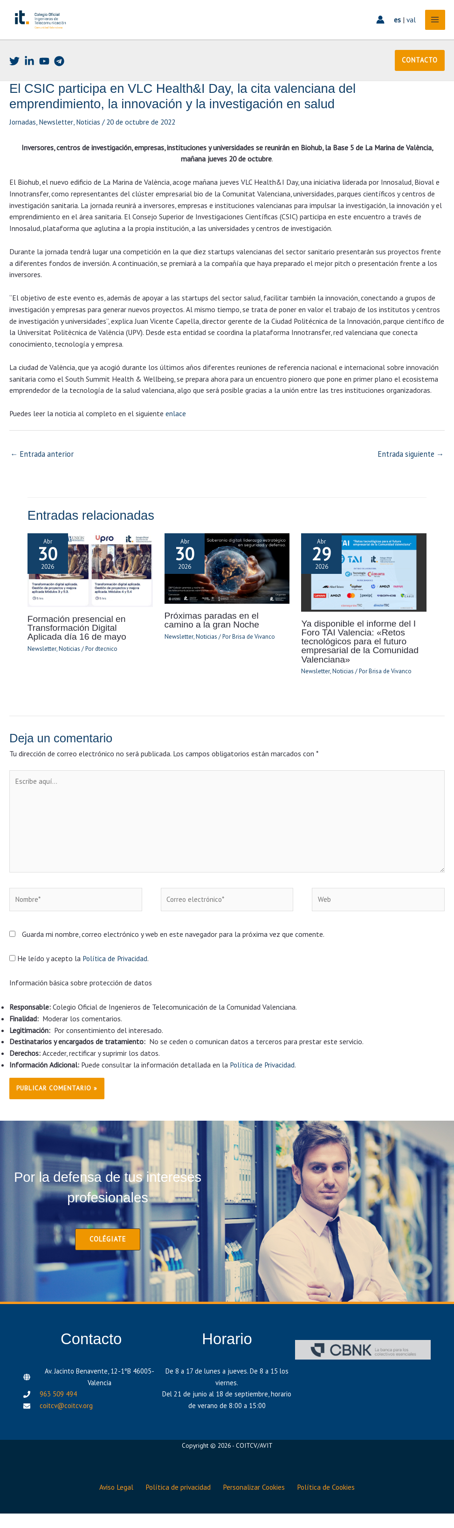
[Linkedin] (29, 82)
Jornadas (22, 142)
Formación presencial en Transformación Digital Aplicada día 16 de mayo (87, 647)
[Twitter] (14, 82)
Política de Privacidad (115, 977)
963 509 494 (58, 1412)
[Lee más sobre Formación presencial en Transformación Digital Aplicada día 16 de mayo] (90, 589)
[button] (419, 82)
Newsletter (57, 142)
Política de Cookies (332, 1503)
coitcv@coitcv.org (66, 1424)
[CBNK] (363, 1368)
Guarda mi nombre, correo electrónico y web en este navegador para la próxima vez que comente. (173, 953)
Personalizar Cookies (256, 1503)
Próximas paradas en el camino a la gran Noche (224, 639)
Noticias (90, 142)
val (408, 30)
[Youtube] (44, 82)
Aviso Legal (111, 1503)
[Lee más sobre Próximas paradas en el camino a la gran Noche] (227, 587)
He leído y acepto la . (79, 977)
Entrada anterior (40, 474)
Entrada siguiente (412, 474)
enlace (175, 434)
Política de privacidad (177, 1503)
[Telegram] (59, 82)
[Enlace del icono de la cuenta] (377, 31)
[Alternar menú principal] (432, 31)
